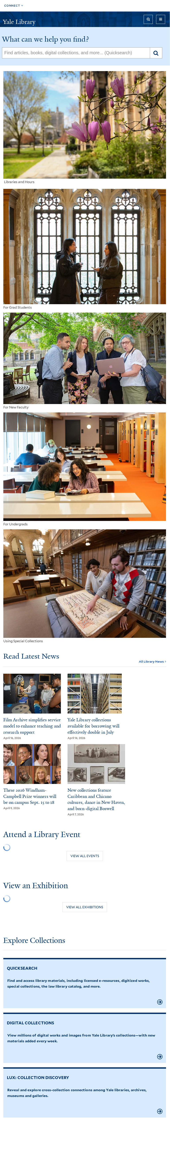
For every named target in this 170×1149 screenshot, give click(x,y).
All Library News (151, 661)
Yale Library (19, 22)
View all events (84, 856)
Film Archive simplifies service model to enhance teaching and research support (32, 726)
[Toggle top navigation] (14, 6)
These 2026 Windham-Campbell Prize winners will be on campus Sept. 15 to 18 (29, 796)
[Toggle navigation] (160, 19)
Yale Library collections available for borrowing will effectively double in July (93, 726)
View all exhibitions (84, 907)
